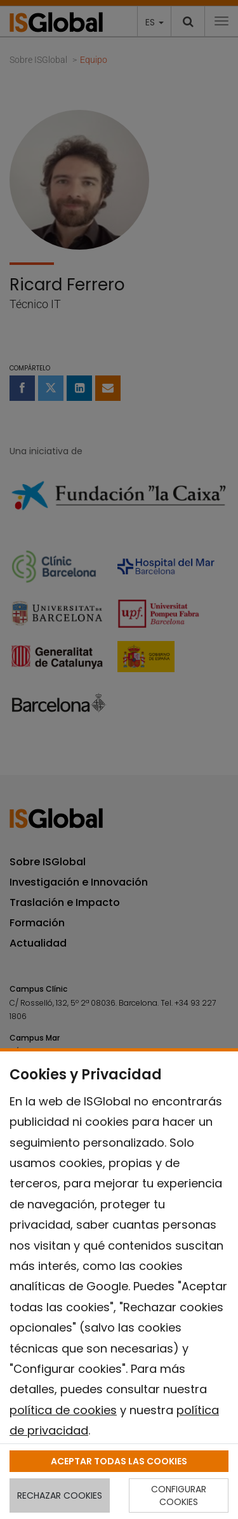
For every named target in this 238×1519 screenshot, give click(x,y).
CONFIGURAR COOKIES (178, 1495)
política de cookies (63, 1410)
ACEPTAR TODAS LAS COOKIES (119, 1461)
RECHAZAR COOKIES (59, 1495)
